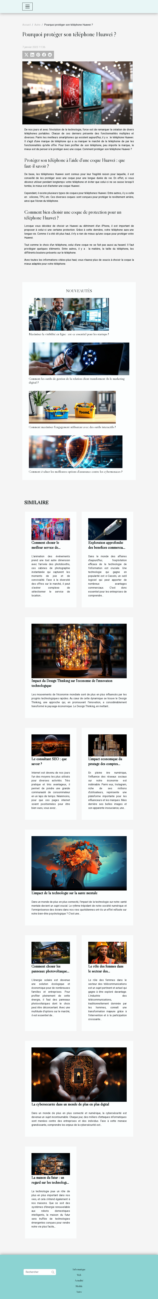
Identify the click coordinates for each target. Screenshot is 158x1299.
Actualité (79, 1280)
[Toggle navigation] (27, 6)
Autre (37, 24)
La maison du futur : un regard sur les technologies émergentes (50, 1182)
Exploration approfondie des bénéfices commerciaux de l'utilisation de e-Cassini (107, 547)
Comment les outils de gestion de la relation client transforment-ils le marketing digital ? (77, 380)
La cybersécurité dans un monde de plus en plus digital (70, 1104)
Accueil (26, 24)
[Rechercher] (39, 1272)
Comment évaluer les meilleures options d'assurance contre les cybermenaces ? (75, 471)
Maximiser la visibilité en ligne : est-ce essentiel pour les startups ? (69, 334)
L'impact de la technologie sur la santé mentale (64, 893)
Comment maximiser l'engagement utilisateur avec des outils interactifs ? (72, 427)
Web (79, 1274)
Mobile (79, 1286)
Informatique (79, 1269)
